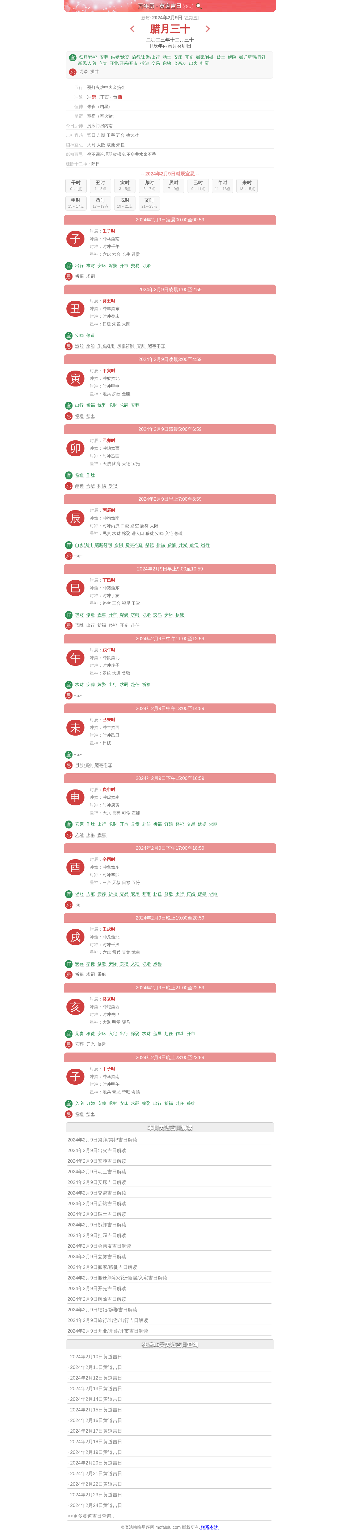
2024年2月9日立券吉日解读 (96, 1256)
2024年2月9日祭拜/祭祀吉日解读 (102, 1140)
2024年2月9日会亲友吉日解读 (99, 1246)
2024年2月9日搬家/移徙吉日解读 (102, 1267)
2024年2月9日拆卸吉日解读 (96, 1224)
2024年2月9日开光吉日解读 (96, 1288)
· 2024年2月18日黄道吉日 (94, 1441)
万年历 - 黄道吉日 (160, 6)
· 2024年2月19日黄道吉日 (94, 1452)
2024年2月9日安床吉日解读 (96, 1182)
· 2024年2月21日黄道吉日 (94, 1473)
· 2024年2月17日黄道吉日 (94, 1431)
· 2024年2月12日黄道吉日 (94, 1378)
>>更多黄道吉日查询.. (90, 1516)
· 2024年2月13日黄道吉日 (94, 1388)
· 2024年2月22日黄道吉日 (94, 1484)
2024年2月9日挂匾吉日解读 (96, 1235)
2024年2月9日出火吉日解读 (96, 1150)
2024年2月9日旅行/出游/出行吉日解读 (107, 1320)
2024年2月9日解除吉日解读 (96, 1299)
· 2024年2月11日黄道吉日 (94, 1367)
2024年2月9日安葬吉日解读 (96, 1161)
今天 (188, 6)
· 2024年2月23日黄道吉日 (94, 1494)
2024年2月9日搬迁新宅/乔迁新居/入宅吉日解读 (117, 1278)
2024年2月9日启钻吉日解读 (96, 1203)
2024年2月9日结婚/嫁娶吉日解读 (102, 1309)
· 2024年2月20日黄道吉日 (94, 1463)
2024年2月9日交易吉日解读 (96, 1193)
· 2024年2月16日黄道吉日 (94, 1420)
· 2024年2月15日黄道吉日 (94, 1409)
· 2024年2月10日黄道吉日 (94, 1356)
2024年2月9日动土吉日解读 (96, 1171)
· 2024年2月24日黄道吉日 (94, 1505)
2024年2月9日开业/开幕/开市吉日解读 (107, 1331)
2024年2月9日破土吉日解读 (96, 1214)
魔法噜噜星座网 (139, 1527)
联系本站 (209, 1527)
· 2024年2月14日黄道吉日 (94, 1399)
